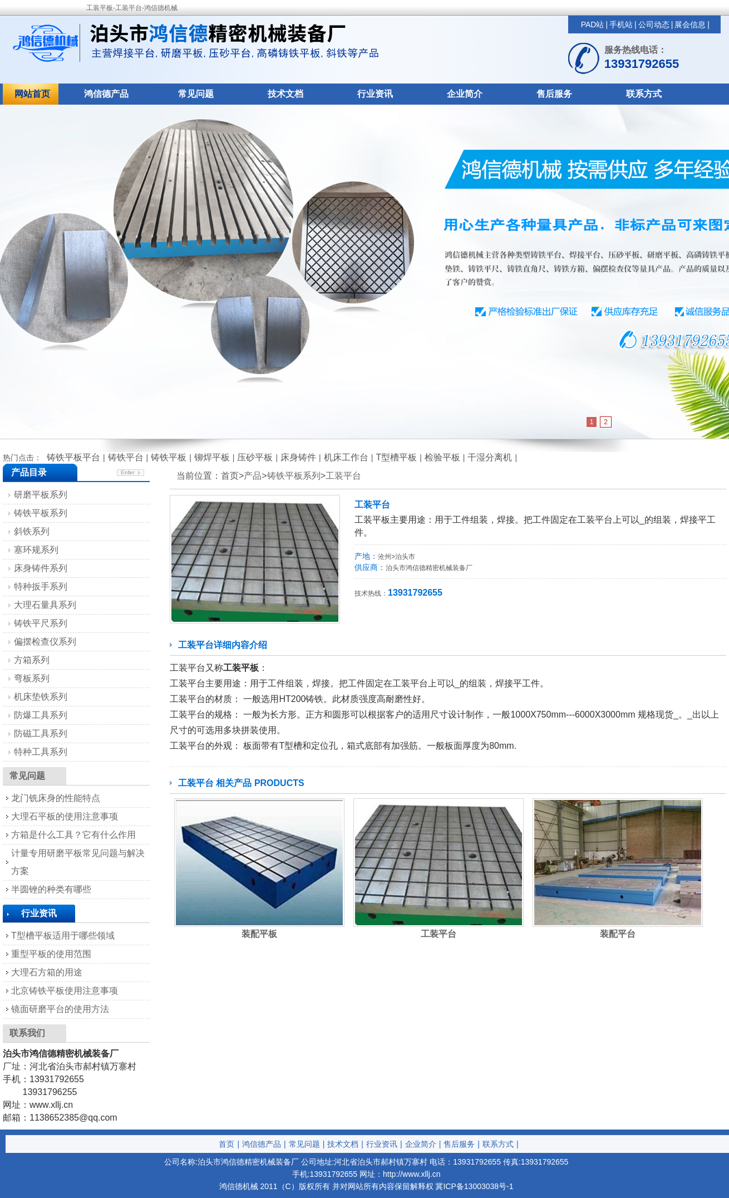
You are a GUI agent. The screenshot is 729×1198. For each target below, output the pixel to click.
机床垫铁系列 (40, 696)
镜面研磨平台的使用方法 (60, 1009)
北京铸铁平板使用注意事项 (64, 990)
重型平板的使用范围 (51, 954)
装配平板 (259, 934)
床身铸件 (298, 457)
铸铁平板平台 (73, 457)
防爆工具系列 (40, 715)
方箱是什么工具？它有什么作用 (73, 834)
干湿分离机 (489, 457)
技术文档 (285, 94)
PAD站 (592, 24)
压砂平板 (255, 457)
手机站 (621, 24)
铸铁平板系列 (294, 475)
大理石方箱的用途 (46, 972)
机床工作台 (346, 457)
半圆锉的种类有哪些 (51, 889)
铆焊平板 (212, 457)
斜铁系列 (32, 531)
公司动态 (653, 24)
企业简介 (464, 94)
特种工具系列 (40, 752)
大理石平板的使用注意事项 (64, 816)
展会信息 (690, 24)
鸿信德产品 (106, 94)
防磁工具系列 (40, 733)
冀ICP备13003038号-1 (474, 1186)
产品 (253, 475)
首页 (226, 1144)
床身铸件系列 (40, 568)
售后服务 (554, 94)
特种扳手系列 (40, 586)
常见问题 (196, 94)
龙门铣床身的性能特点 (55, 798)
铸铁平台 (126, 457)
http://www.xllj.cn (411, 1174)
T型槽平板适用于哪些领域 (63, 935)
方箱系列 (32, 660)
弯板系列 (32, 678)
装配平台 (618, 934)
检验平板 (442, 457)
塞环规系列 (36, 549)
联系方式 (644, 94)
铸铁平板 (168, 457)
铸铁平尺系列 (40, 623)
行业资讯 (375, 94)
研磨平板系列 (40, 494)
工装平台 (343, 475)
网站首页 (32, 94)
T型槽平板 (396, 457)
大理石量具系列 (45, 605)
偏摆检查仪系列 (45, 641)
